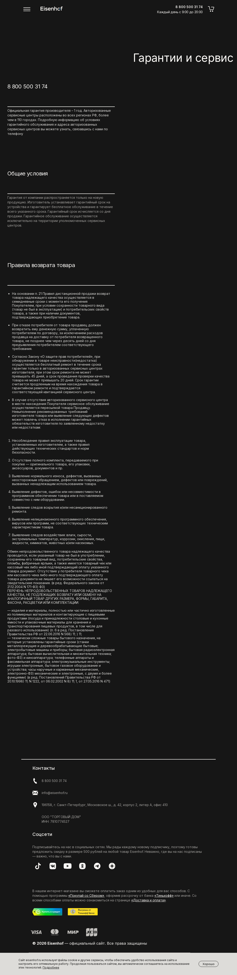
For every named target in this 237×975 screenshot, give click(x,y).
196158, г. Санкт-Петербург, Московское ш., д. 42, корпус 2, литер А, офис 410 (105, 805)
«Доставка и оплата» (148, 900)
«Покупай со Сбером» (86, 895)
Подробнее (51, 967)
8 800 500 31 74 (27, 86)
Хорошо (209, 964)
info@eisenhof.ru (55, 793)
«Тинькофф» (164, 895)
